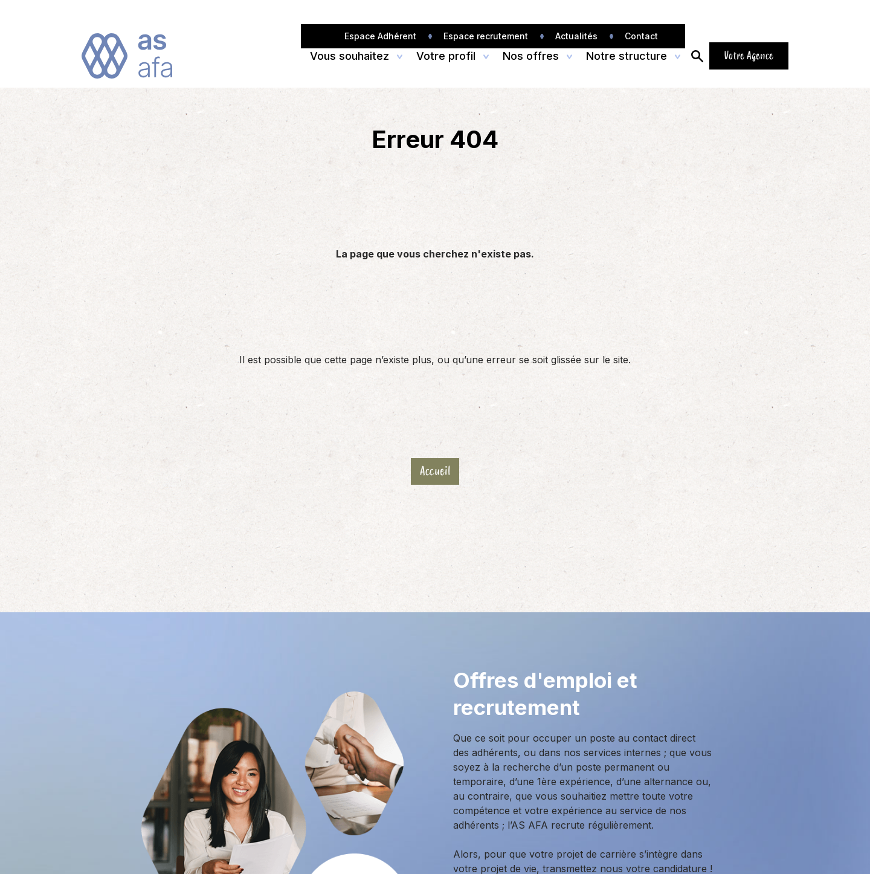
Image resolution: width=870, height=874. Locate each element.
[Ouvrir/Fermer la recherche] (697, 56)
